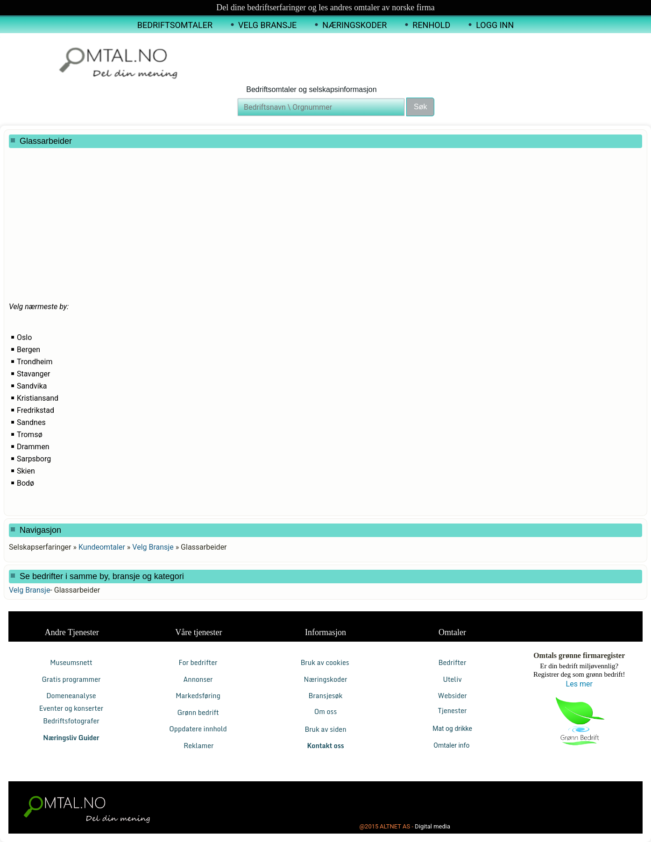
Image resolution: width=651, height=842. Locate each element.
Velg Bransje (267, 25)
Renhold (431, 25)
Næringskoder (354, 25)
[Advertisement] (235, 208)
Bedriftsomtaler (174, 25)
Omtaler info (452, 745)
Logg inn (495, 25)
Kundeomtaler (101, 547)
